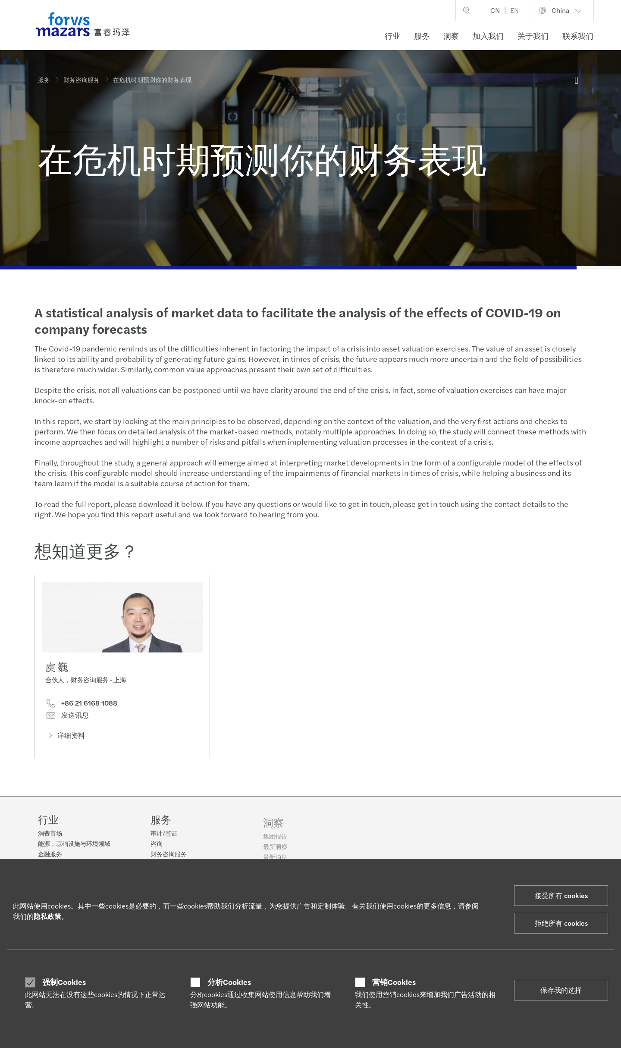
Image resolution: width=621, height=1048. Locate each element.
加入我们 (488, 35)
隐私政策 (47, 916)
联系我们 (577, 35)
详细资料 (65, 737)
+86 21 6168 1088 (81, 705)
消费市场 (50, 833)
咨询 (157, 849)
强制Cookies (64, 982)
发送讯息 (67, 717)
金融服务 (50, 854)
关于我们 (533, 35)
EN (514, 10)
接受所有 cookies (561, 895)
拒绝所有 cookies (561, 923)
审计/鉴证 (164, 838)
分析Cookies (229, 982)
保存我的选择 (561, 990)
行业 (392, 35)
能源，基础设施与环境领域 (74, 843)
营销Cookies (394, 982)
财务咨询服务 (81, 79)
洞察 (451, 35)
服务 (422, 35)
